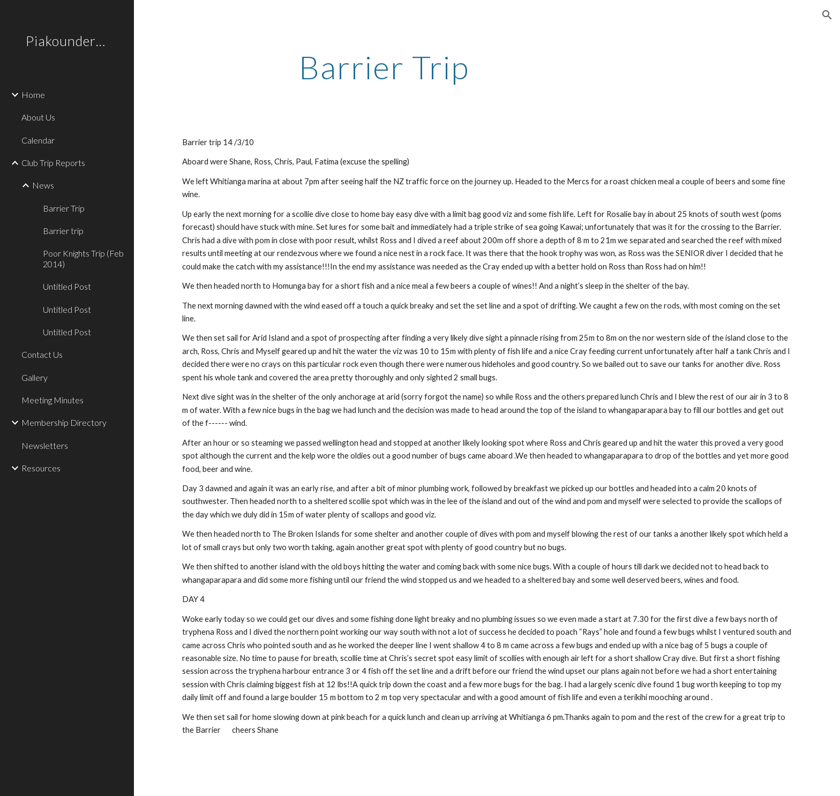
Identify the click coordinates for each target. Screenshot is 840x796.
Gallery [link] (34, 377)
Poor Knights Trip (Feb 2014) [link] (83, 258)
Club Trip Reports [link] (53, 162)
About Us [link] (38, 117)
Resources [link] (41, 468)
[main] (384, 67)
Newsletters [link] (44, 445)
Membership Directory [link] (64, 422)
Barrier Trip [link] (64, 208)
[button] (827, 15)
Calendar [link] (38, 140)
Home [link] (33, 94)
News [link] (43, 185)
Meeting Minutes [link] (52, 400)
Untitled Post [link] (67, 286)
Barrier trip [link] (63, 231)
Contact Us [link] (42, 354)
